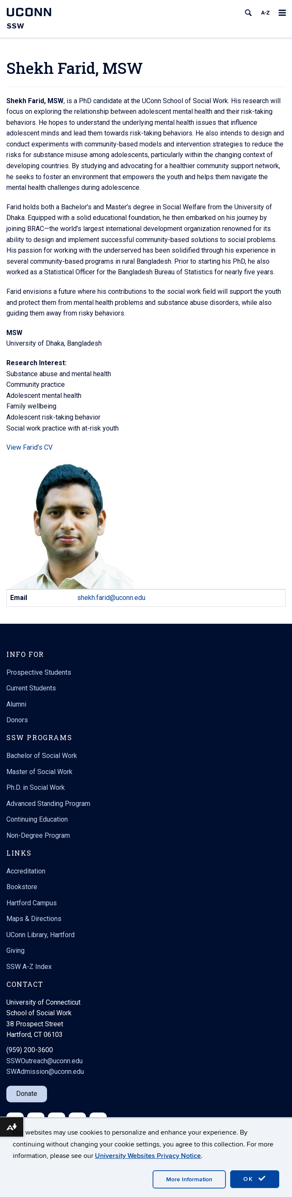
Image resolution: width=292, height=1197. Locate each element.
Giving (15, 950)
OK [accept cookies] (254, 1179)
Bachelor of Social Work (41, 756)
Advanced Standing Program (48, 804)
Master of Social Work (39, 772)
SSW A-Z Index (29, 967)
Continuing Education (37, 819)
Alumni (16, 704)
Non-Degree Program (38, 835)
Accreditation (25, 871)
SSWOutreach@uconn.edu (44, 1061)
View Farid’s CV (29, 447)
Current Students (31, 688)
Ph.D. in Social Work (35, 787)
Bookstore (21, 887)
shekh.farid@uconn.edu (111, 598)
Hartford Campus (31, 903)
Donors (17, 720)
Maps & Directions (33, 919)
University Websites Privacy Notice (148, 1156)
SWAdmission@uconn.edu (45, 1071)
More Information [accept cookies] (189, 1179)
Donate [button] (26, 1094)
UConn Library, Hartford (40, 935)
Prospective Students (38, 672)
